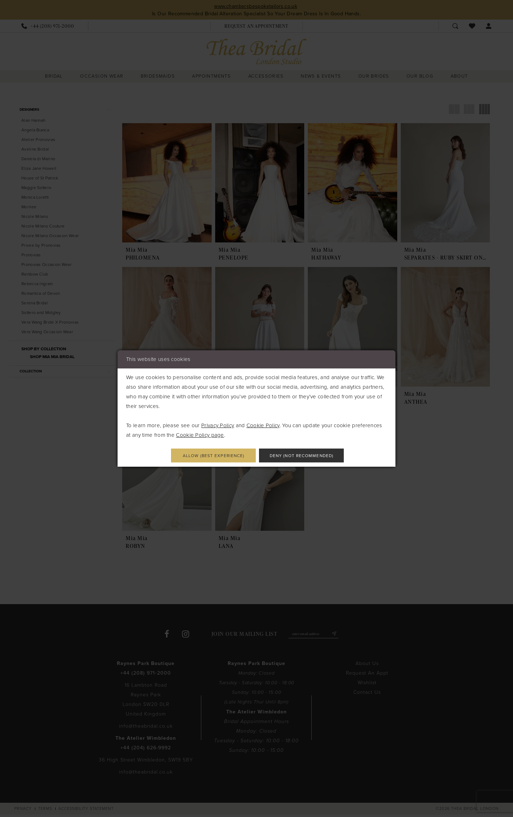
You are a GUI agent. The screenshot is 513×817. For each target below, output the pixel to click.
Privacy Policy (217, 424)
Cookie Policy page (200, 434)
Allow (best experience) (206, 456)
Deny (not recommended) (309, 456)
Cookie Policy (263, 424)
